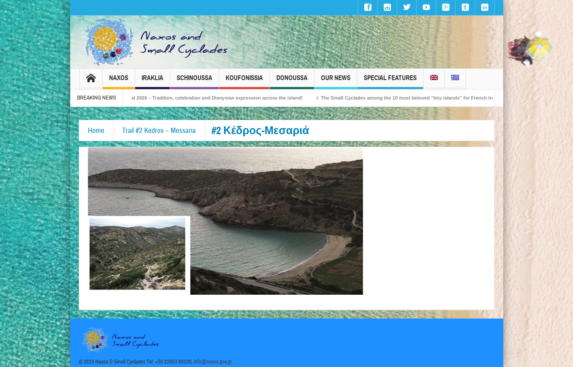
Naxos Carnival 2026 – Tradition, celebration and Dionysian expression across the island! (215, 97)
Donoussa (292, 81)
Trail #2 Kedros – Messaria (159, 130)
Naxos (119, 81)
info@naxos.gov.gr (213, 361)
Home (96, 130)
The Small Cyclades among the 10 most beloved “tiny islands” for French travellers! (430, 97)
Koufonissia (244, 81)
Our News (335, 81)
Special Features (390, 81)
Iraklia (152, 81)
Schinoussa (194, 81)
